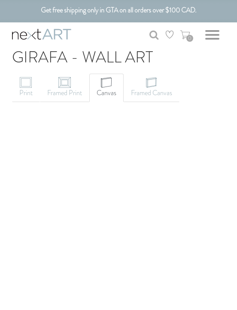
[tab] (26, 88)
